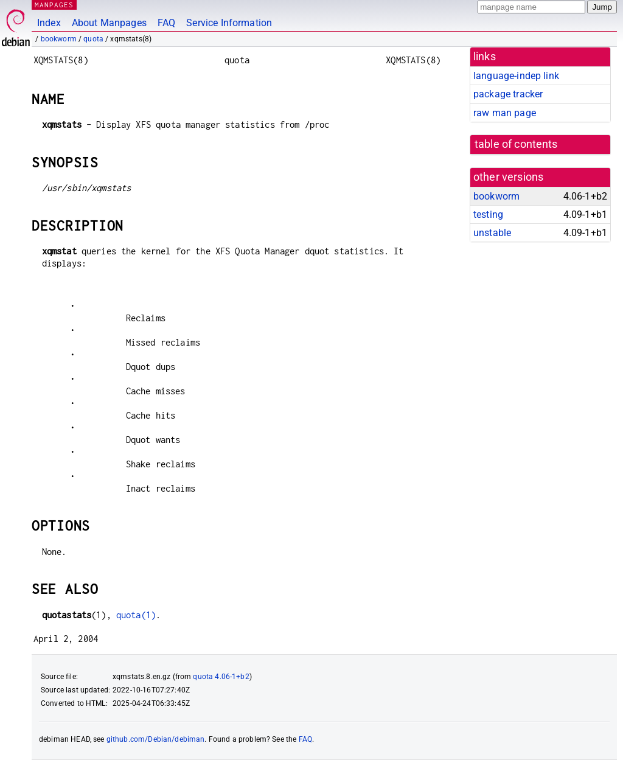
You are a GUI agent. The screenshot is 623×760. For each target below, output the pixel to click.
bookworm (59, 39)
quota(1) (136, 615)
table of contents (516, 144)
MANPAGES (54, 5)
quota (93, 39)
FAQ (166, 23)
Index (49, 23)
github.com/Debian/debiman (155, 739)
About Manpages (109, 23)
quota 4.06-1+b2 (221, 676)
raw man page (504, 113)
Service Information (229, 23)
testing (488, 214)
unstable (492, 233)
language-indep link (516, 76)
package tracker (508, 94)
